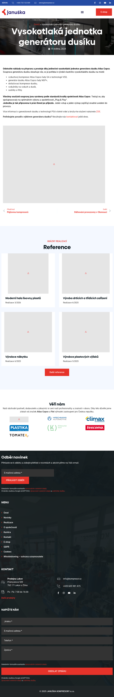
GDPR (6, 547)
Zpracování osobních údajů (40, 491)
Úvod (6, 512)
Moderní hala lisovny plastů (23, 298)
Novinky (7, 517)
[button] (82, 12)
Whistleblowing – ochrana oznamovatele (23, 556)
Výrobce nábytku (16, 357)
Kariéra (7, 532)
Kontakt (7, 537)
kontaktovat (72, 116)
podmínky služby (58, 491)
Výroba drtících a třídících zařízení (85, 298)
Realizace (8, 522)
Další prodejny (8, 598)
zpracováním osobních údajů (35, 489)
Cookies (7, 551)
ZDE (98, 111)
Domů (37, 24)
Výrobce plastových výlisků (80, 357)
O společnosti (10, 527)
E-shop (7, 542)
